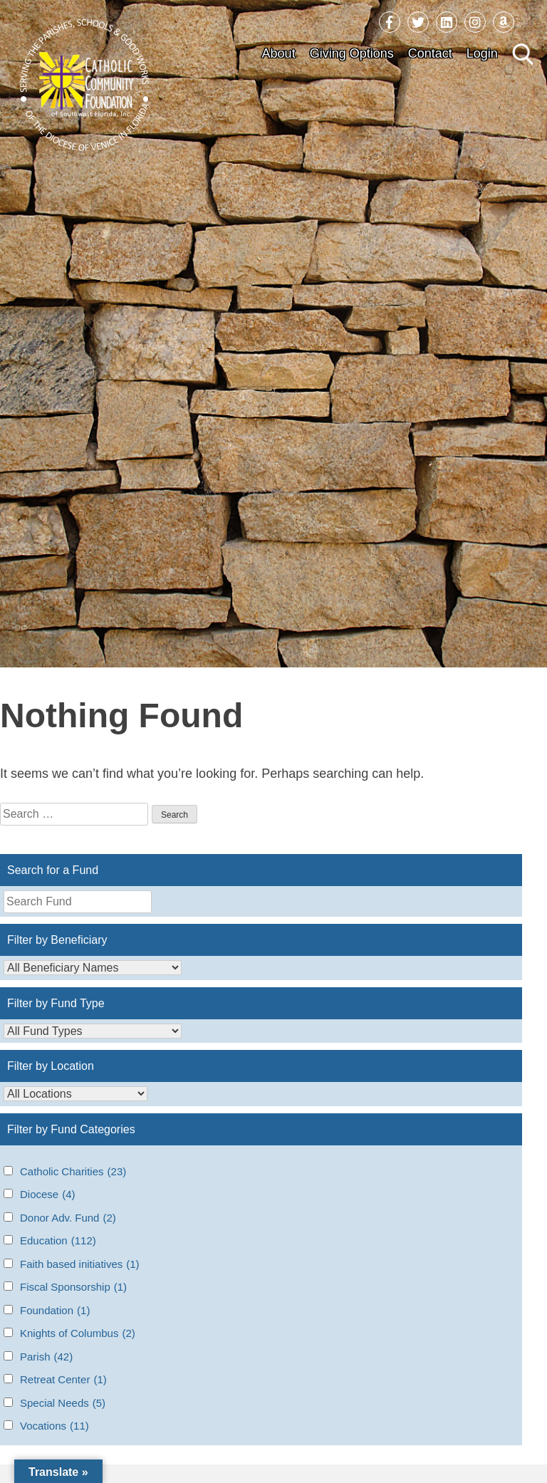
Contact (430, 53)
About (279, 53)
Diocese (47, 1195)
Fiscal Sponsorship (73, 1287)
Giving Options (352, 53)
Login (482, 53)
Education (58, 1241)
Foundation (55, 1311)
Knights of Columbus (77, 1334)
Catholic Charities (73, 1172)
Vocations (54, 1426)
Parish (46, 1357)
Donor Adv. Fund (68, 1218)
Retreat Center (63, 1380)
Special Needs (62, 1403)
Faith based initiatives (80, 1264)
